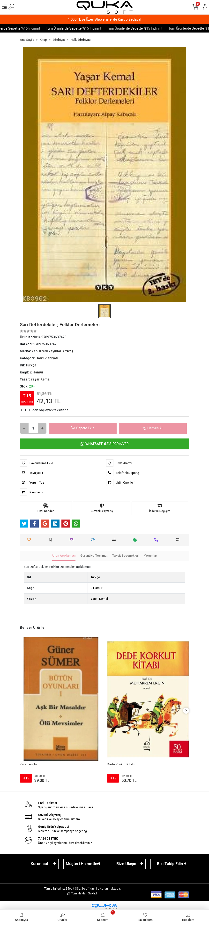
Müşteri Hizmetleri (83, 863)
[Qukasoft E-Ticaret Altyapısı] (104, 907)
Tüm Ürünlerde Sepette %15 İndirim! (80, 28)
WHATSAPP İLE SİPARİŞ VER (105, 444)
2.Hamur (96, 588)
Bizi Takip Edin (170, 863)
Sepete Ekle (82, 428)
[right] (186, 710)
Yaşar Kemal (99, 599)
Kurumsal (39, 863)
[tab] (63, 556)
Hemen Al (153, 428)
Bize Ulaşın (126, 863)
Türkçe (95, 577)
